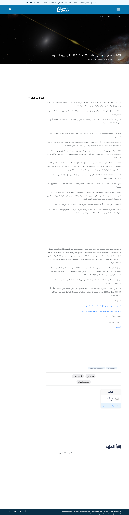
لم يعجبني (78, 376)
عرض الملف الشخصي (109, 405)
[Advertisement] (83, 84)
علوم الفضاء (111, 17)
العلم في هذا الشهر (71, 2)
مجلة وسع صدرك (85, 511)
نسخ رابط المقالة (83, 381)
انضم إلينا (44, 2)
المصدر (118, 326)
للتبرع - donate (84, 2)
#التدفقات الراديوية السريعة (96, 368)
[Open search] (9, 8)
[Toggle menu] (118, 10)
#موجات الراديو (111, 368)
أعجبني (90, 376)
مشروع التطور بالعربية (56, 2)
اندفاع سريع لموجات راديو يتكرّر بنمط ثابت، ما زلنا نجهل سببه (102, 305)
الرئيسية (118, 17)
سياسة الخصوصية (67, 511)
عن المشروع (94, 2)
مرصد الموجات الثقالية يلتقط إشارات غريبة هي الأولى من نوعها (101, 310)
